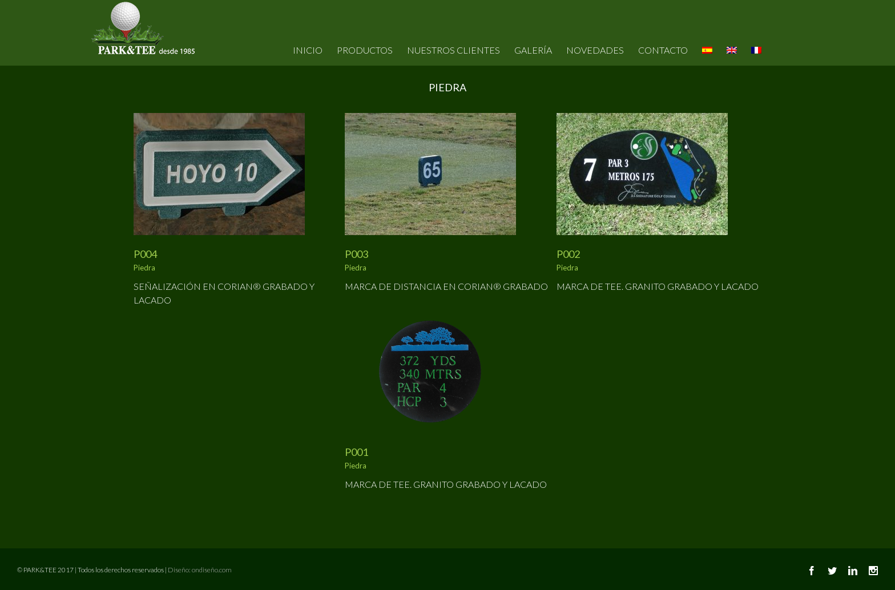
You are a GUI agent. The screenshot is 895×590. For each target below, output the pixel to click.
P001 (356, 452)
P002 (568, 254)
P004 (145, 254)
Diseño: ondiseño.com (200, 569)
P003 (356, 254)
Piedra (144, 267)
